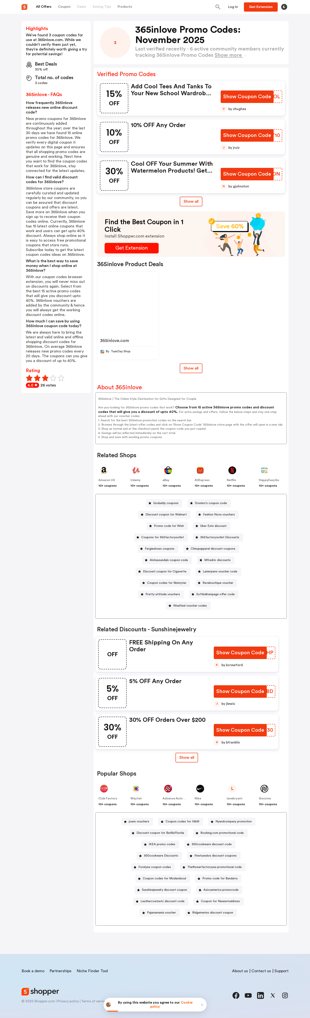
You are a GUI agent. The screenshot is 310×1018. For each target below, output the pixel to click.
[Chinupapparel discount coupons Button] (211, 549)
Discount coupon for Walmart (166, 514)
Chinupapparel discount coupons (213, 548)
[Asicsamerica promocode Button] (219, 890)
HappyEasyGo (269, 480)
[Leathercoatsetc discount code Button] (160, 901)
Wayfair (136, 798)
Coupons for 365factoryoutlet (162, 537)
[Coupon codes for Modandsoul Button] (162, 879)
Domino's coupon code (211, 503)
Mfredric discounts (217, 560)
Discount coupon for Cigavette (164, 571)
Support (281, 971)
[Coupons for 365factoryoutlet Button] (161, 537)
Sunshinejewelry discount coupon (164, 889)
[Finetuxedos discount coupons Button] (213, 856)
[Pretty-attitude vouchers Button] (161, 594)
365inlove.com (114, 341)
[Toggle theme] (284, 7)
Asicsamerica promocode (221, 889)
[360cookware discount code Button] (210, 844)
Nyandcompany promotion (233, 821)
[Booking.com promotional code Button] (220, 833)
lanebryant (234, 798)
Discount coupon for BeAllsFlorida (160, 832)
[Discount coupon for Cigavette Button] (163, 572)
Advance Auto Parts (177, 798)
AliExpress (202, 480)
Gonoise (265, 798)
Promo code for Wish (169, 525)
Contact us (261, 971)
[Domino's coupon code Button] (209, 503)
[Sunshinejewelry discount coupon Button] (163, 890)
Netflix (231, 480)
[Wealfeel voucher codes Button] (188, 606)
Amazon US (106, 480)
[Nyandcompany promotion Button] (232, 822)
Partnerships (60, 971)
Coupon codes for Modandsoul (164, 878)
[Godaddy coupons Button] (164, 503)
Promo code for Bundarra (219, 878)
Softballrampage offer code (215, 594)
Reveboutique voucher (218, 582)
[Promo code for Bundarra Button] (218, 879)
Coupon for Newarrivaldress (220, 901)
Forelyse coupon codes (154, 867)
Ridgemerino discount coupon (212, 912)
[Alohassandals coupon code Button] (167, 560)
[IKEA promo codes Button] (160, 844)
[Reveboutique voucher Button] (216, 583)
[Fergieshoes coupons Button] (158, 549)
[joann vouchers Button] (137, 822)
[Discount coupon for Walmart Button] (164, 515)
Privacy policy (68, 1001)
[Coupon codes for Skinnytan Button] (165, 583)
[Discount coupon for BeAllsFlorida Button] (158, 833)
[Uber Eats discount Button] (211, 526)
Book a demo (33, 971)
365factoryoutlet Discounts (219, 537)
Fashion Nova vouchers (219, 514)
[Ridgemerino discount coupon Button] (211, 913)
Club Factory (107, 798)
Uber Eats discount (213, 525)
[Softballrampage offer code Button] (214, 594)
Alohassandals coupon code (169, 560)
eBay (166, 480)
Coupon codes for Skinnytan (166, 582)
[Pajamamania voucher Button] (160, 913)
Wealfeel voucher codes (190, 605)
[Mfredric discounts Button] (215, 560)
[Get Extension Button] (132, 248)
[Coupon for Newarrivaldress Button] (219, 901)
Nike (198, 798)
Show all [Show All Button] (191, 201)
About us (240, 971)
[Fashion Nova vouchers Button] (217, 515)
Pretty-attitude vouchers (163, 594)
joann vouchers (139, 821)
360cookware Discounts (161, 855)
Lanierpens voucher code (220, 571)
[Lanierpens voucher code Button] (218, 572)
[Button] (233, 7)
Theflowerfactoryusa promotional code (214, 867)
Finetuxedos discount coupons (215, 855)
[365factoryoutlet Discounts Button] (218, 537)
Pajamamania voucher (161, 912)
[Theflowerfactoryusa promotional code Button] (213, 867)
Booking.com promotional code (222, 832)
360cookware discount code (212, 844)
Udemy (135, 480)
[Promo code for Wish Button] (167, 526)
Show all (186, 757)
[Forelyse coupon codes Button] (153, 867)
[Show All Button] (186, 757)
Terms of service (94, 1001)
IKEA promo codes (162, 844)
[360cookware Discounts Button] (159, 856)
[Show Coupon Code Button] (247, 96)
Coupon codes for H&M (182, 821)
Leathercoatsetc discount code (162, 901)
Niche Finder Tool (92, 971)
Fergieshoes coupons (159, 548)
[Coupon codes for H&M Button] (180, 822)
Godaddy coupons (165, 503)
